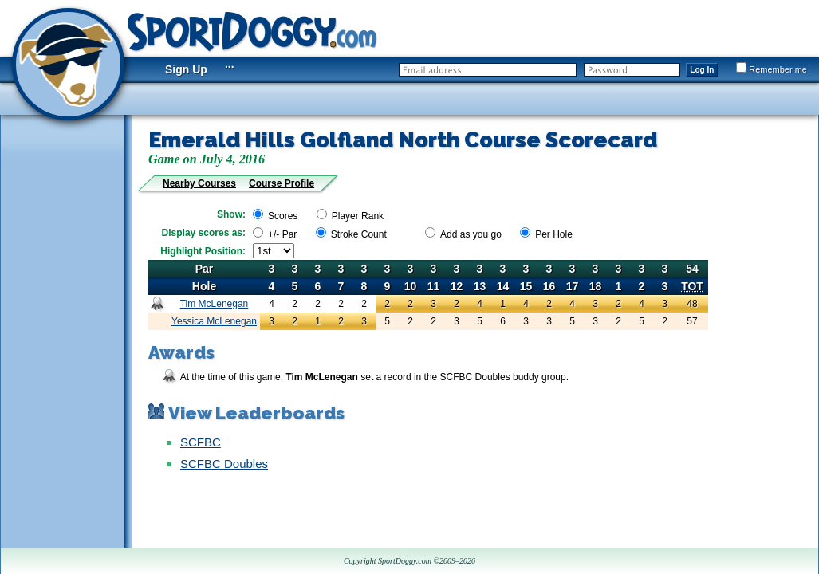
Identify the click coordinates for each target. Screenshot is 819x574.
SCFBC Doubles (224, 463)
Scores (282, 216)
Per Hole (554, 234)
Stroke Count (359, 234)
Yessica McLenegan (214, 321)
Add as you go (471, 234)
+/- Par (282, 234)
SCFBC (200, 442)
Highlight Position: (203, 251)
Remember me (771, 69)
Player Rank (358, 216)
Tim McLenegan (214, 303)
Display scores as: (204, 232)
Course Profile (281, 183)
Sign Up (186, 69)
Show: (231, 214)
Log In (702, 69)
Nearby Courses (199, 183)
